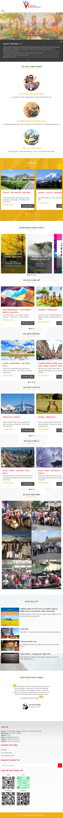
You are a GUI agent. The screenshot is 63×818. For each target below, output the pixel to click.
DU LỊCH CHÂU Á (31, 441)
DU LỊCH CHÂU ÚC (31, 387)
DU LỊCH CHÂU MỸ (31, 280)
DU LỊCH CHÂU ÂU (31, 334)
